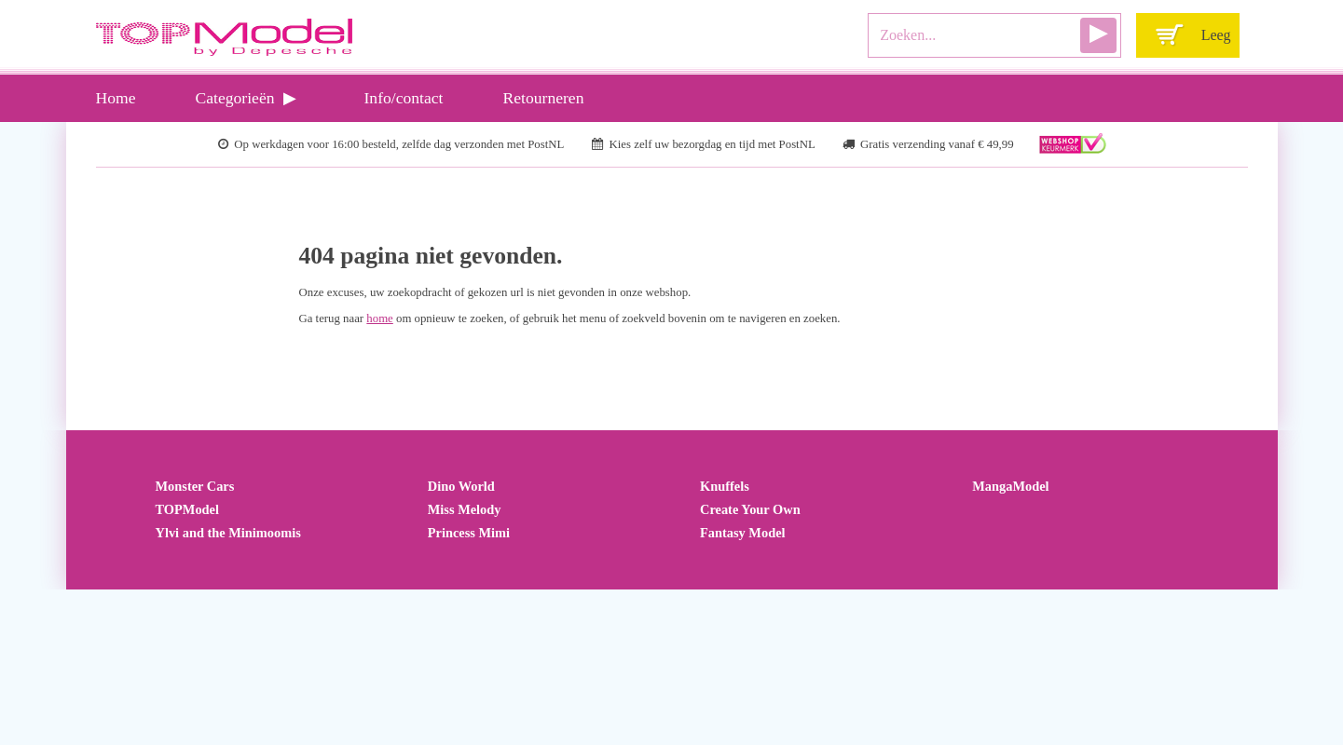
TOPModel (188, 509)
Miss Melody (464, 509)
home (379, 318)
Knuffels (724, 486)
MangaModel (1010, 486)
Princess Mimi (469, 532)
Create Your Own (750, 509)
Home (116, 97)
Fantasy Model (743, 532)
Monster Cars (195, 486)
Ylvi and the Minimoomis (228, 532)
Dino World (461, 486)
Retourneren (543, 97)
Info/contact (404, 97)
